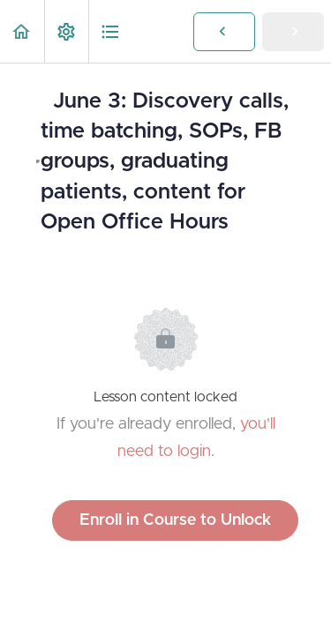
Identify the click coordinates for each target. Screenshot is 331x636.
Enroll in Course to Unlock (175, 520)
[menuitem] (66, 31)
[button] (22, 31)
